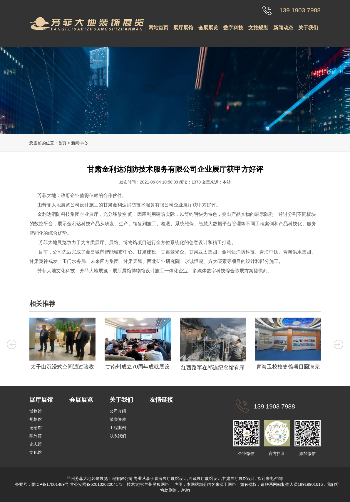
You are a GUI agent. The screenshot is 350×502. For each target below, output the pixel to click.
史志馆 (35, 444)
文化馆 (35, 452)
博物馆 (35, 411)
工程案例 (118, 427)
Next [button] (338, 344)
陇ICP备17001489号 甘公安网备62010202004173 (77, 484)
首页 (62, 143)
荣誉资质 (118, 419)
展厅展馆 (183, 28)
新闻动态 (283, 28)
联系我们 (118, 435)
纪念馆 (35, 427)
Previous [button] (11, 344)
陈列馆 (35, 435)
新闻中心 (79, 143)
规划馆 (35, 419)
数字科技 (233, 28)
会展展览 (208, 28)
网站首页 (158, 28)
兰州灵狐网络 (157, 484)
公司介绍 (118, 411)
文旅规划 (258, 28)
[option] (62, 345)
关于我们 (308, 28)
